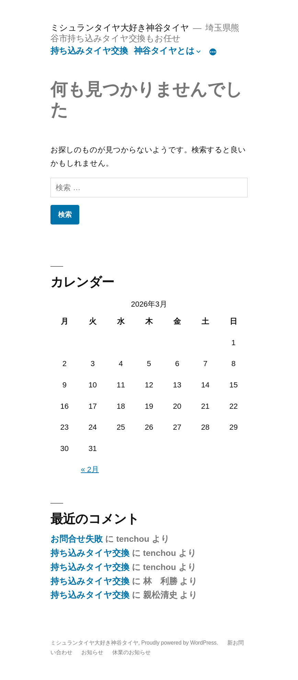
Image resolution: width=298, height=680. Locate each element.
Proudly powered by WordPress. (180, 643)
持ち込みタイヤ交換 (89, 50)
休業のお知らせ (131, 652)
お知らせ (92, 652)
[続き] (213, 52)
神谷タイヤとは (164, 50)
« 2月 (90, 469)
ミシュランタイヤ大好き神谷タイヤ (119, 27)
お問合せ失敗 (76, 539)
